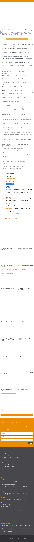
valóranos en (10, 183)
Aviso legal (4, 470)
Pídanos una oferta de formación (9, 459)
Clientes (4, 468)
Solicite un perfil (5, 453)
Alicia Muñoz (8, 196)
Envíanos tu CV (5, 460)
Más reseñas (17, 213)
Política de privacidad (6, 472)
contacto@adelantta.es (27, 426)
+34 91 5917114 (9, 426)
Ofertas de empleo (6, 455)
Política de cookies (6, 473)
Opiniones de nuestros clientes (8, 466)
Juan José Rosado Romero (12, 205)
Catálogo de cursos (6, 462)
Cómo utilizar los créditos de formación (10, 457)
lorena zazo (8, 186)
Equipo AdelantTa (5, 464)
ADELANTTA (9, 176)
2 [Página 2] (4, 410)
